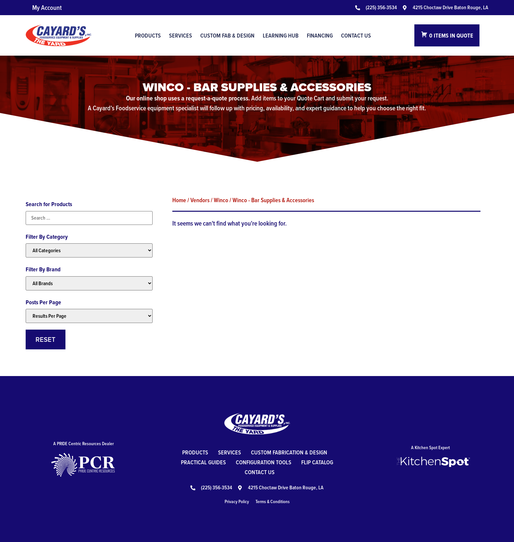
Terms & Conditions (273, 501)
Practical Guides (203, 462)
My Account (47, 7)
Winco (221, 200)
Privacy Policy (237, 501)
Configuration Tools (263, 462)
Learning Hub (281, 35)
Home (179, 200)
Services (180, 35)
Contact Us (356, 35)
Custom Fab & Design (227, 35)
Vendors (199, 200)
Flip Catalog (317, 462)
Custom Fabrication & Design (289, 452)
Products (148, 35)
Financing (320, 35)
